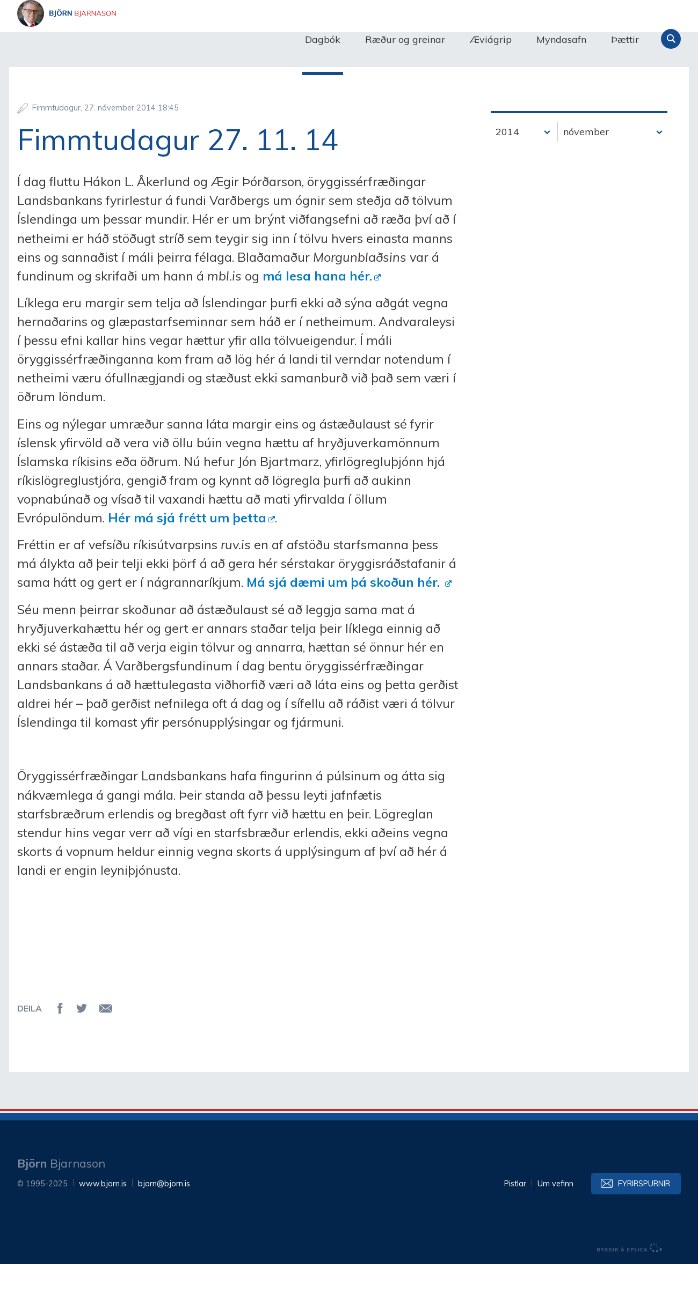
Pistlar (515, 1226)
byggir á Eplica (630, 1291)
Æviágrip (491, 39)
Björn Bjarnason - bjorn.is (124, 39)
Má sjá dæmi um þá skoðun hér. (344, 625)
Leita (671, 39)
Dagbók (322, 39)
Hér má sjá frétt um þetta (187, 560)
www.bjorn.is (103, 1226)
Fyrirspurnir (644, 1226)
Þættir (625, 39)
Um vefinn (555, 1226)
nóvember (586, 174)
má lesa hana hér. (317, 319)
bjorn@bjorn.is (164, 1226)
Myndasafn (561, 39)
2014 (507, 174)
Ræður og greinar (405, 39)
